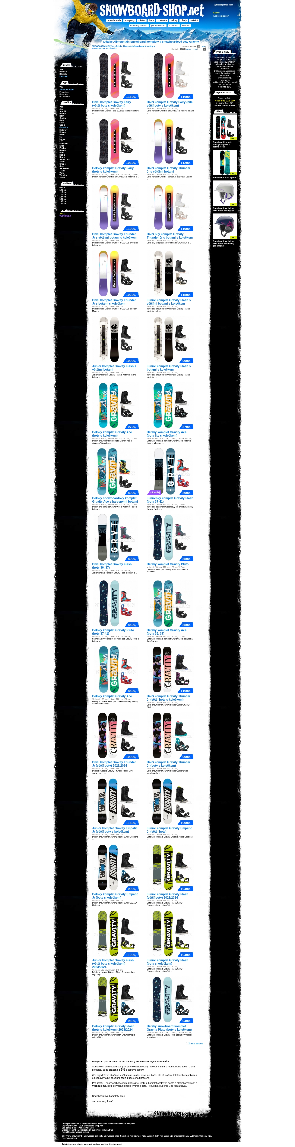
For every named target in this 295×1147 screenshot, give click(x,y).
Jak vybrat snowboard (72, 1136)
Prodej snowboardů (71, 1124)
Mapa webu (228, 5)
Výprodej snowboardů (72, 1130)
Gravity (113, 48)
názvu (188, 49)
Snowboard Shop (124, 1124)
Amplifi (62, 111)
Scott (62, 161)
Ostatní (194, 20)
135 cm (62, 201)
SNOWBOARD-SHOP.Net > (104, 46)
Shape (62, 164)
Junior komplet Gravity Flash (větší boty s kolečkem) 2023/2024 (113, 964)
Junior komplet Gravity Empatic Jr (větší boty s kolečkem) (115, 830)
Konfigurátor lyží (137, 1136)
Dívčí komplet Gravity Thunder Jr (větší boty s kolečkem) (168, 698)
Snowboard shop (111, 1136)
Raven (62, 150)
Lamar (62, 139)
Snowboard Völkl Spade (224, 177)
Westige (63, 175)
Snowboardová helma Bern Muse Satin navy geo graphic (223, 243)
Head (62, 134)
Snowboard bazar (181, 1136)
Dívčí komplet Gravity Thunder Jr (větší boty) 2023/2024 (114, 764)
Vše (61, 69)
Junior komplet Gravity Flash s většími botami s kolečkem (169, 302)
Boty (151, 20)
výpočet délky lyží (155, 1136)
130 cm (62, 199)
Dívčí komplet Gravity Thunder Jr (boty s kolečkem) (168, 764)
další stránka (197, 1044)
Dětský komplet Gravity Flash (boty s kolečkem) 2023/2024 (113, 1028)
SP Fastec (64, 168)
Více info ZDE (224, 87)
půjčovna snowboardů (84, 1128)
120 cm (62, 194)
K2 (60, 137)
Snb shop (124, 1136)
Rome (62, 157)
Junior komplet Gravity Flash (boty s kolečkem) (167, 962)
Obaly (184, 20)
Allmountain (128, 46)
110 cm (62, 192)
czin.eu (73, 1138)
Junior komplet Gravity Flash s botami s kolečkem (169, 368)
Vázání (141, 20)
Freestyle (63, 92)
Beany (62, 113)
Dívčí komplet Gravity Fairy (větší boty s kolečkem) (111, 104)
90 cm (62, 188)
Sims (61, 166)
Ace (61, 109)
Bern (61, 116)
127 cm (62, 197)
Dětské (119, 46)
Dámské (63, 74)
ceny (195, 49)
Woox (62, 177)
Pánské (63, 72)
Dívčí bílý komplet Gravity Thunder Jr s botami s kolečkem (170, 236)
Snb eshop (66, 1128)
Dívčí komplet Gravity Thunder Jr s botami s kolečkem (114, 302)
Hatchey (63, 130)
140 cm (62, 203)
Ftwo (61, 122)
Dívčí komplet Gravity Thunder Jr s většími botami (168, 170)
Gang (62, 125)
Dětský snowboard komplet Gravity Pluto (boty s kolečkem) (169, 1028)
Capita (62, 118)
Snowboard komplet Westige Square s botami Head (222, 144)
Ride (61, 152)
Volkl (61, 173)
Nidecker (63, 143)
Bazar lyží (168, 1136)
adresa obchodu (222, 105)
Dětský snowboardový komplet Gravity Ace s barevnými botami (115, 500)
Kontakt (185, 25)
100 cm (62, 190)
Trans (62, 171)
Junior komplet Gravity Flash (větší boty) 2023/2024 (167, 896)
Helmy (174, 20)
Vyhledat (218, 5)
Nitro (61, 146)
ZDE (232, 105)
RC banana (64, 96)
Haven (62, 132)
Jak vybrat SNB (158, 25)
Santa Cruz (64, 159)
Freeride (63, 94)
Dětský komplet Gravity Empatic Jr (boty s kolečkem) (115, 896)
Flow (61, 120)
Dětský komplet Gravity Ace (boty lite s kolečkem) (166, 434)
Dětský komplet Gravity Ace (112, 696)
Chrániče (162, 20)
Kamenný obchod (138, 25)
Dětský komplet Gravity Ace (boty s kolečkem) (112, 434)
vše (203, 46)
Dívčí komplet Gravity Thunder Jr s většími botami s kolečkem (114, 236)
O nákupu (173, 25)
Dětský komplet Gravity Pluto (168, 564)
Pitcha (62, 148)
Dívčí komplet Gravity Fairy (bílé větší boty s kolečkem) (170, 104)
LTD (61, 141)
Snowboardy (114, 20)
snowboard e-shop (80, 1132)
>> (123, 1144)
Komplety (130, 20)
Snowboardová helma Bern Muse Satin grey (223, 209)
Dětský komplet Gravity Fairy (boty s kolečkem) (113, 170)
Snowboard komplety (93, 1136)
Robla (62, 155)
